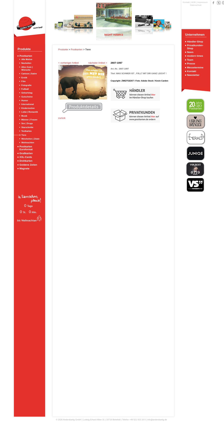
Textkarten (26, 131)
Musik (24, 116)
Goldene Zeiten (28, 164)
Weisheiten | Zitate (30, 139)
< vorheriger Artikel (68, 62)
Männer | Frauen (29, 119)
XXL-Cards (26, 157)
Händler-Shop (195, 41)
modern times (195, 55)
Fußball (25, 89)
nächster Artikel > (97, 62)
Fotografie (26, 85)
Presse (191, 63)
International (27, 104)
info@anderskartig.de (157, 419)
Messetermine (195, 67)
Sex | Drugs (27, 123)
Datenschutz (195, 5)
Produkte (63, 49)
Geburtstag (27, 93)
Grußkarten (26, 153)
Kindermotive (28, 108)
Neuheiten (26, 63)
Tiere (23, 135)
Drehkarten (26, 160)
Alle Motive (26, 59)
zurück (61, 118)
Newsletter (193, 75)
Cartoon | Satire (29, 73)
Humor (24, 100)
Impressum (202, 2)
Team (190, 59)
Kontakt (186, 2)
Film (23, 81)
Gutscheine (27, 97)
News (190, 52)
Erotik (24, 77)
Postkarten (26, 55)
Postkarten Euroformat (26, 148)
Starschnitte (27, 127)
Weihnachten (27, 142)
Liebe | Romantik (29, 112)
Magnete (25, 168)
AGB (193, 2)
